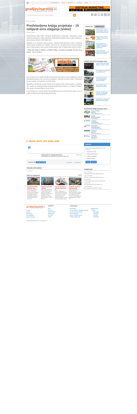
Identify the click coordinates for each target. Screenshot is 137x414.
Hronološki (69, 162)
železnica (50, 141)
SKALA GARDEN (95, 111)
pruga (45, 141)
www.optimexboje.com (97, 123)
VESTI (63, 2)
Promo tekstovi (52, 211)
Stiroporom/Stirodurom (92, 154)
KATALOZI (79, 2)
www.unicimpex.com (96, 128)
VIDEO (86, 2)
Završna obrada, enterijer (76, 212)
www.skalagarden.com (96, 113)
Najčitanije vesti (100, 26)
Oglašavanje (29, 213)
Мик (85, 179)
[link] (46, 9)
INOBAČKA (94, 130)
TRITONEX (93, 135)
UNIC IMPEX (94, 125)
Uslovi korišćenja (30, 217)
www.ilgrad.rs (94, 118)
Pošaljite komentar (41, 162)
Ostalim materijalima (92, 156)
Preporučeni (78, 162)
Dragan (85, 172)
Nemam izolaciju (91, 158)
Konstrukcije (73, 208)
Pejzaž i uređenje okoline (76, 215)
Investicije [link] (30, 171)
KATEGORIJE (55, 3)
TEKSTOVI (71, 3)
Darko (85, 186)
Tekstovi (50, 210)
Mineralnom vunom (91, 151)
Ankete (49, 216)
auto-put (57, 141)
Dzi (85, 182)
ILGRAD (93, 116)
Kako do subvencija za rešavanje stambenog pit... (60, 188)
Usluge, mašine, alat (75, 216)
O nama (28, 210)
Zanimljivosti (51, 213)
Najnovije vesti (89, 26)
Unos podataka (30, 215)
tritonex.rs (93, 138)
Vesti (33, 21)
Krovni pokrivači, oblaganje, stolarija (79, 210)
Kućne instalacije (74, 213)
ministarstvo (32, 141)
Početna (28, 21)
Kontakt (28, 212)
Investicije (39, 141)
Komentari (88, 169)
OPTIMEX (93, 120)
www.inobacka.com (96, 133)
